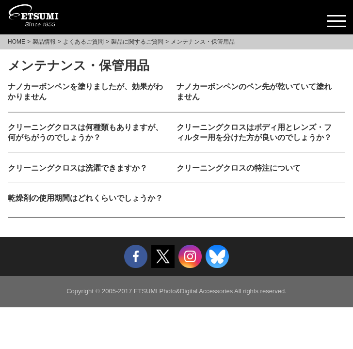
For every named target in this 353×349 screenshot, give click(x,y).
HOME (16, 41)
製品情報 (44, 41)
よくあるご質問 (83, 41)
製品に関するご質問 (137, 41)
